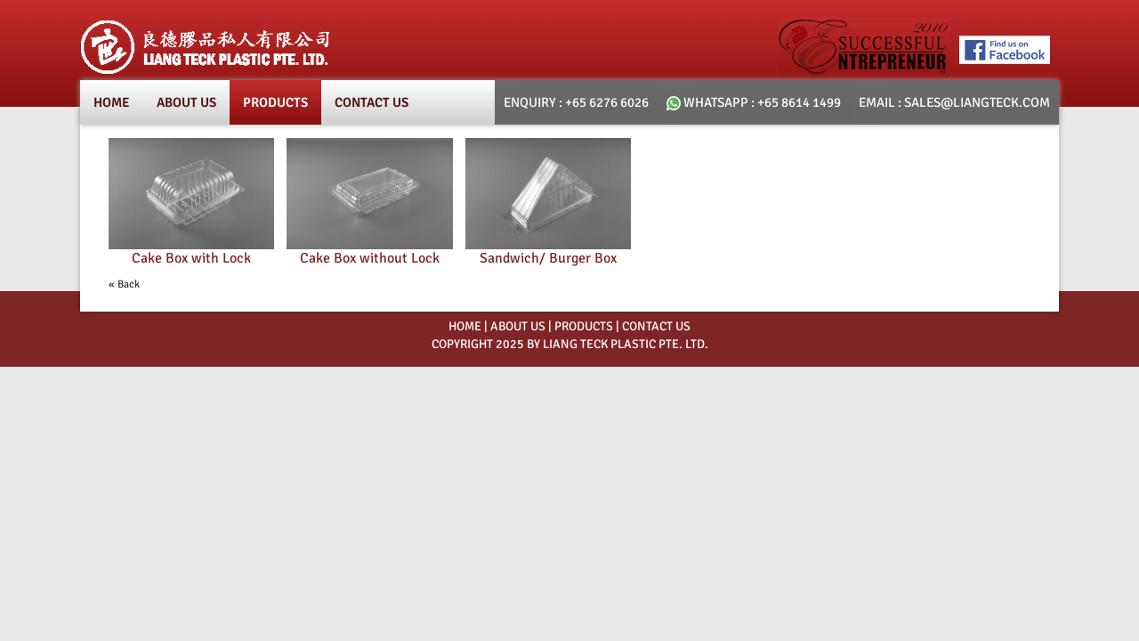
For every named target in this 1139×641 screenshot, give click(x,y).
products (275, 102)
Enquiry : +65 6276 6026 (576, 102)
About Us (186, 102)
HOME (464, 326)
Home (111, 102)
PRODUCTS (583, 326)
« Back (124, 284)
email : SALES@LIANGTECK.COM (954, 102)
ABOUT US (517, 326)
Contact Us (371, 102)
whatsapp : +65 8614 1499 (753, 102)
